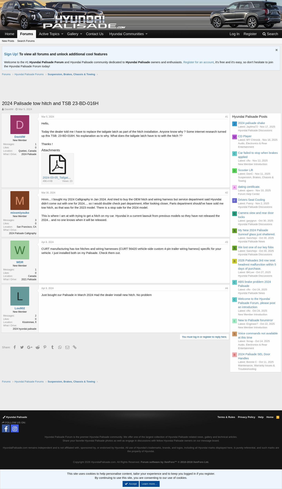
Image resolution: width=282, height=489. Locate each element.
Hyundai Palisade (15, 417)
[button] (62, 34)
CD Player (245, 136)
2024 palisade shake (252, 123)
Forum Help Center (250, 197)
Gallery (72, 34)
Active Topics (49, 34)
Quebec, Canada (28, 151)
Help (261, 417)
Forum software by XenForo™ (175, 462)
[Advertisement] (141, 90)
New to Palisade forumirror (256, 323)
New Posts (8, 40)
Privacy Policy (246, 417)
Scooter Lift (246, 173)
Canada (33, 276)
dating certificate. (250, 190)
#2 (225, 192)
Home (9, 34)
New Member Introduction (253, 167)
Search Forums (26, 40)
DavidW (9, 109)
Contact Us (94, 34)
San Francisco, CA (27, 226)
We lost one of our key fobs (257, 250)
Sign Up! (11, 54)
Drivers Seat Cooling (252, 203)
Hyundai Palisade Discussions (256, 130)
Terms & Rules (226, 417)
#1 (225, 116)
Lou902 (20, 308)
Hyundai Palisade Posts (250, 117)
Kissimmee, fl (30, 322)
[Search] (270, 34)
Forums (26, 34)
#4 (225, 288)
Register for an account (198, 62)
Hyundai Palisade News (252, 245)
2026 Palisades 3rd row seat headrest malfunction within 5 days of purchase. (258, 268)
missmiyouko (20, 212)
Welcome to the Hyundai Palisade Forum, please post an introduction (257, 306)
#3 (225, 242)
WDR (20, 262)
